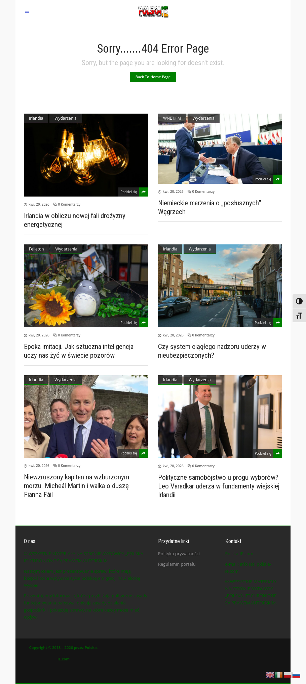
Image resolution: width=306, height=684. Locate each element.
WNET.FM (172, 118)
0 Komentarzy (69, 204)
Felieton (36, 249)
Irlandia (36, 118)
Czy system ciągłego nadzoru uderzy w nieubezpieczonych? (212, 351)
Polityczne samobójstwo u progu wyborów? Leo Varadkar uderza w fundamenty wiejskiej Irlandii (218, 486)
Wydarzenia (65, 118)
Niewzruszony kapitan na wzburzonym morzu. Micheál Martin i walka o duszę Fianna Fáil (76, 486)
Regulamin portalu (177, 564)
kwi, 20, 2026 (39, 204)
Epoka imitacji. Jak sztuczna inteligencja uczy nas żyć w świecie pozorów (78, 351)
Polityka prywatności (179, 554)
